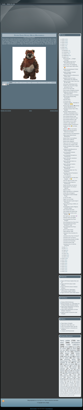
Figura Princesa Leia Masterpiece (71, 133)
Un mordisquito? (67, 176)
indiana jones (63, 381)
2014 (63, 264)
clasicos (71, 378)
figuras (74, 347)
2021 (63, 45)
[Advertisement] (13, 98)
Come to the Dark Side (68, 88)
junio (64, 248)
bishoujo (74, 367)
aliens (68, 370)
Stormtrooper (64, 361)
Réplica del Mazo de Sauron (70, 185)
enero (64, 256)
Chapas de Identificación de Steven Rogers (70, 150)
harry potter (65, 340)
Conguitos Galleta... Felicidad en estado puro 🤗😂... (71, 103)
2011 (63, 269)
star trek (70, 369)
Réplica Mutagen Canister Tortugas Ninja (69, 73)
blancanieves (73, 368)
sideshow (77, 351)
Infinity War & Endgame (69, 193)
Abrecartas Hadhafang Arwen (70, 84)
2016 (63, 261)
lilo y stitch (77, 373)
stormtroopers (75, 387)
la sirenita (74, 365)
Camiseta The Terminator (69, 240)
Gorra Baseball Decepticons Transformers (70, 156)
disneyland (75, 343)
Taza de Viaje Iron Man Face (70, 180)
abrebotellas (63, 376)
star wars (49, 82)
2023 (63, 42)
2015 (63, 263)
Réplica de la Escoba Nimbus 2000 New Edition (70, 92)
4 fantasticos (70, 391)
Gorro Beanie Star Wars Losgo (70, 114)
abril (64, 252)
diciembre (65, 50)
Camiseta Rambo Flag (68, 242)
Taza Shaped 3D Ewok (68, 209)
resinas (65, 374)
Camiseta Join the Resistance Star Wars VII (70, 173)
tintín (77, 392)
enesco (67, 353)
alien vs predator (70, 383)
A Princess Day (67, 101)
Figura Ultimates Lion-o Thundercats (68, 167)
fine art (71, 381)
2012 (63, 268)
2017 (63, 260)
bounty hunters (69, 384)
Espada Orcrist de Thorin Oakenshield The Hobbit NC (70, 78)
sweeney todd (63, 391)
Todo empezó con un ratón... (70, 121)
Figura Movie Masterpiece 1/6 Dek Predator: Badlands (69, 310)
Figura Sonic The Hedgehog (70, 64)
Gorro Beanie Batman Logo (69, 119)
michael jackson (64, 395)
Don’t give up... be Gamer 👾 (70, 216)
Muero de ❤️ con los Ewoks (70, 129)
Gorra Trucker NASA (68, 229)
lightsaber (62, 369)
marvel (67, 347)
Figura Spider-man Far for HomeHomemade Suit (69, 62)
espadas (74, 361)
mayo (64, 250)
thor (63, 372)
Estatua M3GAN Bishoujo (67, 302)
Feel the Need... (67, 99)
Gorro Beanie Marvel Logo (69, 116)
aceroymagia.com (64, 388)
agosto (65, 57)
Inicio (30, 110)
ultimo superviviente (69, 393)
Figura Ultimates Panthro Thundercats (69, 164)
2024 (63, 40)
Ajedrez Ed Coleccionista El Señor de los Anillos (70, 131)
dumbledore (63, 378)
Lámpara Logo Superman (69, 122)
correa (74, 374)
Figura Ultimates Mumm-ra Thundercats (69, 161)
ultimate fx (62, 393)
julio (64, 247)
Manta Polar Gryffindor (68, 139)
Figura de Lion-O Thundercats (70, 143)
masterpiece (35, 82)
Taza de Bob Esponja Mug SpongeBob (69, 97)
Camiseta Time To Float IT (69, 237)
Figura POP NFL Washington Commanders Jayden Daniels (68, 290)
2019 (63, 49)
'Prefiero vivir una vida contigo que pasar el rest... (70, 86)
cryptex (76, 388)
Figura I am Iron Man (68, 199)
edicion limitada (71, 377)
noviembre (66, 52)
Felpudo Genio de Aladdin (69, 217)
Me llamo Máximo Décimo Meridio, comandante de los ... (71, 112)
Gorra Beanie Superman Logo (70, 117)
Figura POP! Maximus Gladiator (71, 95)
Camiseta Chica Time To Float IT (71, 236)
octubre (65, 53)
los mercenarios (70, 386)
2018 (63, 258)
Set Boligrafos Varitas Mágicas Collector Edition (70, 207)
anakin (71, 388)
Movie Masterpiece (42, 82)
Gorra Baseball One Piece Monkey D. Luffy (69, 224)
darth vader (76, 358)
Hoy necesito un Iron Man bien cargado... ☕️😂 (70, 178)
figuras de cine (65, 351)
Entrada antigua (54, 110)
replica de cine (68, 356)
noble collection (73, 345)
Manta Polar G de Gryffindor (70, 138)
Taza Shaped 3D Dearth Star (70, 211)
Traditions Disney (71, 372)
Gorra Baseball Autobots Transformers (69, 153)
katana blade (63, 389)
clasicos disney (75, 355)
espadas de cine (65, 362)
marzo (65, 253)
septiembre (66, 55)
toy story (77, 362)
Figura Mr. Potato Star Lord (67, 325)
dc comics (63, 348)
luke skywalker (76, 370)
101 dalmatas (70, 382)
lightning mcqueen (73, 389)
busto (67, 365)
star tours (71, 395)
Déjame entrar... (67, 189)
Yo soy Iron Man (67, 197)
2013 (63, 266)
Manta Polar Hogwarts (68, 141)
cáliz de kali (77, 393)
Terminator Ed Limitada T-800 (70, 144)
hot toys (29, 82)
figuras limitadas (23, 82)
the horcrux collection (70, 392)
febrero (65, 255)
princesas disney (69, 359)
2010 (63, 271)
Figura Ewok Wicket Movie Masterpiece (29, 35)
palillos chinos (68, 373)
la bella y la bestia (68, 364)
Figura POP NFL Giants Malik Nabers (70, 292)
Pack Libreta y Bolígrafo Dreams (71, 90)
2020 (63, 47)
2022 (63, 44)
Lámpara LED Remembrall (67, 331)
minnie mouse (64, 367)
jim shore (73, 348)
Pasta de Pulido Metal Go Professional (69, 183)
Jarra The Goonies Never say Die (69, 326)
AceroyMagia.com (49, 408)
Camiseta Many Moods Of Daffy (71, 239)
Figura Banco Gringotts (66, 323)
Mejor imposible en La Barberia (70, 191)
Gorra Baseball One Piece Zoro (70, 222)
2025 (63, 39)
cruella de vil (75, 379)
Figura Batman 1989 (68, 231)
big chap (76, 391)
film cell (67, 379)
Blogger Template (33, 408)
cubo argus (62, 392)
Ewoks (17, 82)
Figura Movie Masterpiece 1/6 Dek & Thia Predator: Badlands (70, 307)
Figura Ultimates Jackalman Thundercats (70, 158)
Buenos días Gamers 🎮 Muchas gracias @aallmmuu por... (71, 106)
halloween (62, 368)
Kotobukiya (73, 350)
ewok (14, 82)
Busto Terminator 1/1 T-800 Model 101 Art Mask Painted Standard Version (70, 304)
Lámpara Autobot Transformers (70, 124)
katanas (71, 376)
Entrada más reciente (6, 110)
